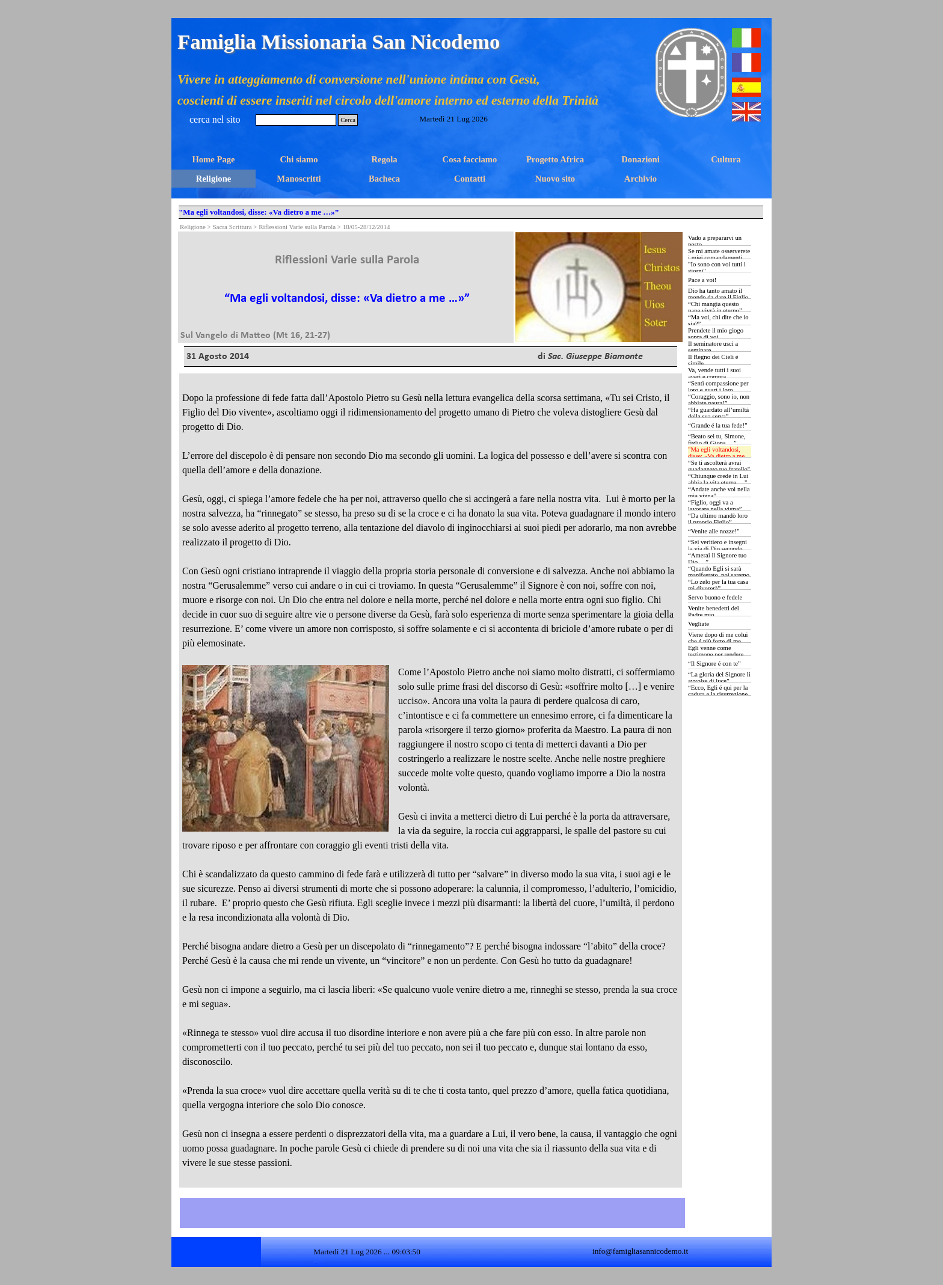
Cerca (347, 120)
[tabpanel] (347, 287)
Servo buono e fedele (715, 597)
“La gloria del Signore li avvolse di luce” (719, 677)
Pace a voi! (702, 280)
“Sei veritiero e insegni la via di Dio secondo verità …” (717, 549)
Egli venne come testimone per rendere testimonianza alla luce (717, 654)
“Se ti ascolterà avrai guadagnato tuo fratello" (719, 466)
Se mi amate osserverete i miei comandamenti (719, 254)
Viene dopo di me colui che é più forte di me (718, 638)
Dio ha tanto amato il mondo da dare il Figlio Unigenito (718, 297)
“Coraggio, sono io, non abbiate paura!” (718, 399)
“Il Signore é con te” (714, 663)
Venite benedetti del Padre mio (713, 611)
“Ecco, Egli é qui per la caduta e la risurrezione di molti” (718, 694)
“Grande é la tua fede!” (718, 425)
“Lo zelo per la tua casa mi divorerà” (718, 585)
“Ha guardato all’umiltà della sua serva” (718, 413)
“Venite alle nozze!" (713, 531)
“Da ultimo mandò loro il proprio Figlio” (718, 519)
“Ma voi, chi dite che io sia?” (718, 320)
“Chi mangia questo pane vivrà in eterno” (715, 307)
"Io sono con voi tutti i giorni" (717, 267)
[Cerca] (296, 120)
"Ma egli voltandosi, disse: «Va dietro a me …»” (716, 456)
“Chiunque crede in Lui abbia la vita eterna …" (718, 479)
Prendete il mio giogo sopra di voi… (715, 333)
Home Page (213, 159)
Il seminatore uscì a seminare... (713, 347)
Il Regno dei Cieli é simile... (713, 360)
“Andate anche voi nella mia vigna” (719, 492)
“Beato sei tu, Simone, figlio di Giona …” (717, 439)
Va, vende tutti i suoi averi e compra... (714, 373)
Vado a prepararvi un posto (715, 241)
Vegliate (698, 624)
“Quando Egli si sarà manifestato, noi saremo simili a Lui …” (718, 575)
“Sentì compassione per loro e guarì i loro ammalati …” (718, 390)
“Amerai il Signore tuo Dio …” (717, 558)
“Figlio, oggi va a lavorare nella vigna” (715, 505)
